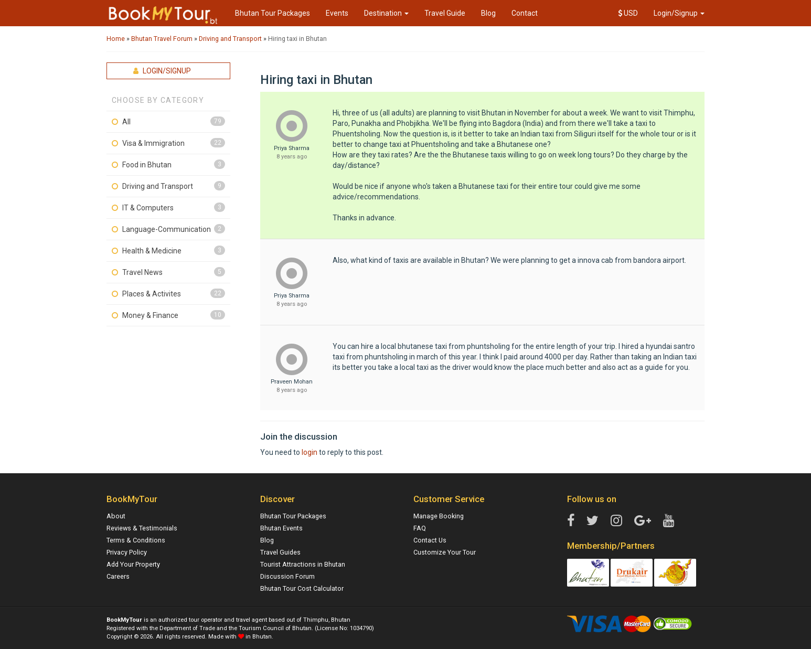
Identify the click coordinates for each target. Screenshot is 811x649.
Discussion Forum (287, 576)
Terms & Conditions (135, 540)
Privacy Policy (126, 552)
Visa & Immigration (153, 143)
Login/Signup (679, 13)
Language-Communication (166, 229)
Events (337, 13)
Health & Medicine (152, 251)
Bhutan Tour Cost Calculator (302, 588)
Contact (524, 13)
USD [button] (628, 13)
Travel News (142, 272)
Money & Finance (150, 315)
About (115, 516)
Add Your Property (133, 564)
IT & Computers (148, 208)
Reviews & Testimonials (141, 528)
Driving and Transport (157, 186)
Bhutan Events (281, 528)
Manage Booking (438, 516)
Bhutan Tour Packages (272, 13)
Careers (118, 576)
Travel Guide (444, 13)
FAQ (419, 528)
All (126, 122)
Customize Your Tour (444, 552)
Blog (488, 13)
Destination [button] (386, 13)
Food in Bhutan (147, 165)
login (309, 452)
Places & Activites (151, 294)
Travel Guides (280, 552)
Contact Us (429, 540)
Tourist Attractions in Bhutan (302, 564)
